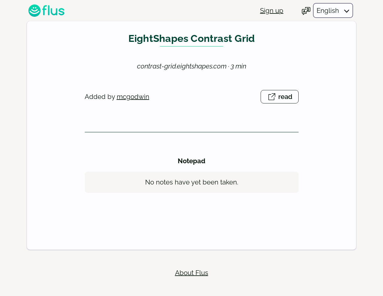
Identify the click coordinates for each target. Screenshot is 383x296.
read (283, 97)
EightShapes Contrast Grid (191, 38)
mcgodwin (133, 96)
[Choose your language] (327, 10)
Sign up (271, 10)
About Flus (191, 273)
